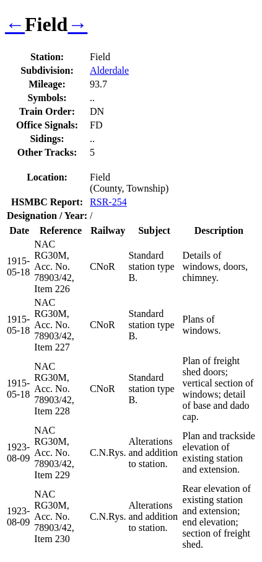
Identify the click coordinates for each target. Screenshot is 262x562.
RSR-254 (108, 202)
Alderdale (109, 70)
